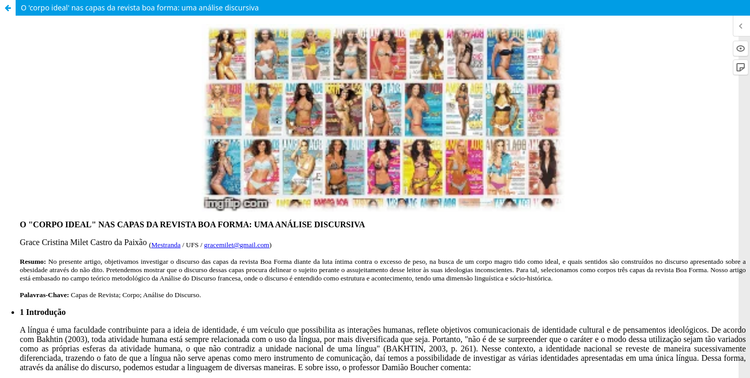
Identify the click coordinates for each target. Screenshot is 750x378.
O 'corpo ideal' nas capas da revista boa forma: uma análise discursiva (140, 8)
